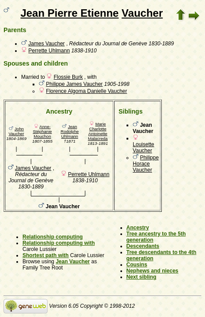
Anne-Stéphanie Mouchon (42, 131)
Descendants (143, 246)
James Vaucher (46, 44)
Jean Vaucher (72, 261)
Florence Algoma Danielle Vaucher (86, 91)
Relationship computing (52, 237)
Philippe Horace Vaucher (146, 164)
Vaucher (142, 13)
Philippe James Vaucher (74, 84)
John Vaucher (16, 131)
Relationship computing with (58, 243)
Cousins (137, 265)
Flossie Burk (68, 77)
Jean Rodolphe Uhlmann (69, 131)
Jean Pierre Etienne (69, 13)
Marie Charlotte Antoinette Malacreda (98, 131)
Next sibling (142, 277)
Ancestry (138, 228)
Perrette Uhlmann (49, 51)
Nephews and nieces (153, 271)
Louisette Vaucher (143, 147)
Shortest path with (45, 255)
